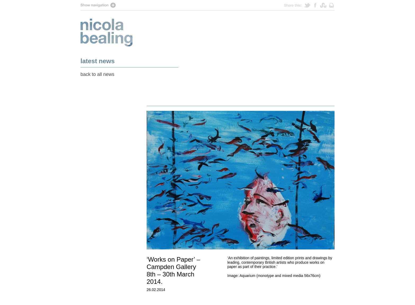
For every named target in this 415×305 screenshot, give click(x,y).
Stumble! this (324, 5)
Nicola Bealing (106, 33)
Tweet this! (309, 5)
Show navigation (207, 5)
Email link (331, 5)
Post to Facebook (317, 5)
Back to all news (97, 74)
